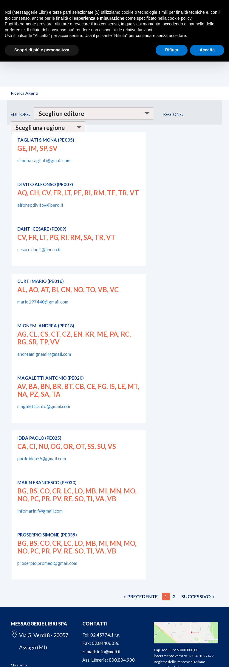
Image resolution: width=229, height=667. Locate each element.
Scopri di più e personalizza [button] (41, 49)
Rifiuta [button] (171, 49)
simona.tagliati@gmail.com (43, 160)
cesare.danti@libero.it (39, 249)
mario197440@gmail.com (42, 301)
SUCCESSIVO (196, 596)
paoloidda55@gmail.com (41, 458)
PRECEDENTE (142, 596)
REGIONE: (173, 114)
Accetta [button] (207, 49)
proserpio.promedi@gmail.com (47, 563)
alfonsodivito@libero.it (40, 205)
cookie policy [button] (179, 18)
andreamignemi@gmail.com (44, 354)
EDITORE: (20, 114)
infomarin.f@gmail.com (40, 510)
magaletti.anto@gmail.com (43, 406)
